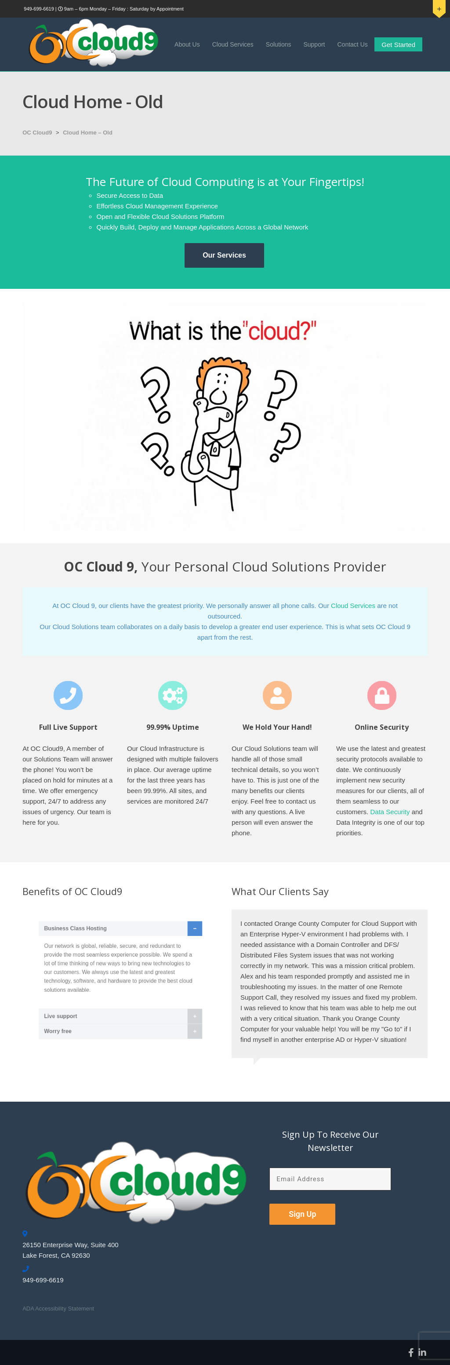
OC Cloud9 (37, 132)
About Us (187, 44)
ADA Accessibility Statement (58, 1308)
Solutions (278, 44)
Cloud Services (233, 44)
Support (314, 44)
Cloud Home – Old (87, 132)
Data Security (390, 811)
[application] (225, 416)
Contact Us (353, 44)
